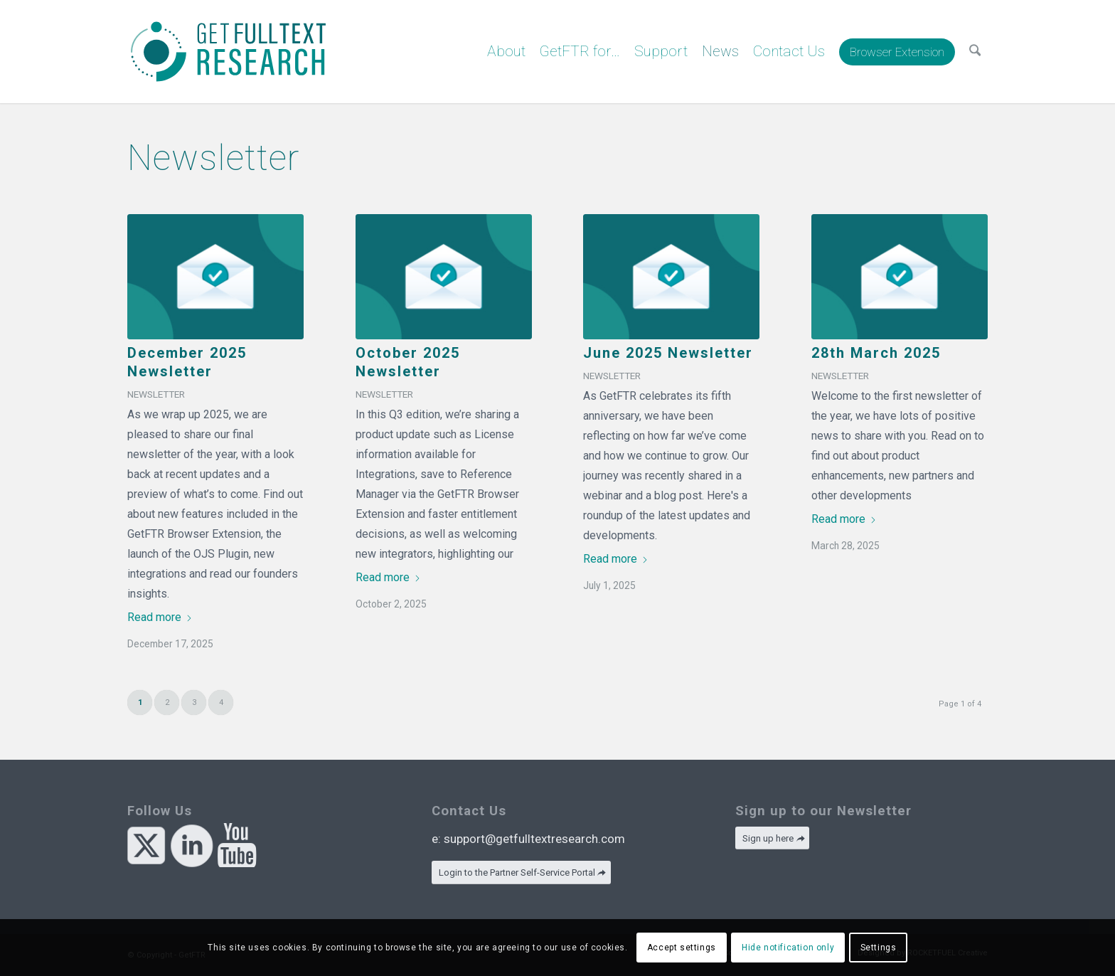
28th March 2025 (876, 352)
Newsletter (156, 394)
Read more (160, 617)
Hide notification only (788, 948)
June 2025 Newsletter (668, 352)
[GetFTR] (228, 51)
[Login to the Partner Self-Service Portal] (521, 872)
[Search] (975, 51)
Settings (878, 948)
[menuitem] (506, 51)
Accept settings (681, 948)
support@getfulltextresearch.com (534, 839)
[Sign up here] (772, 838)
